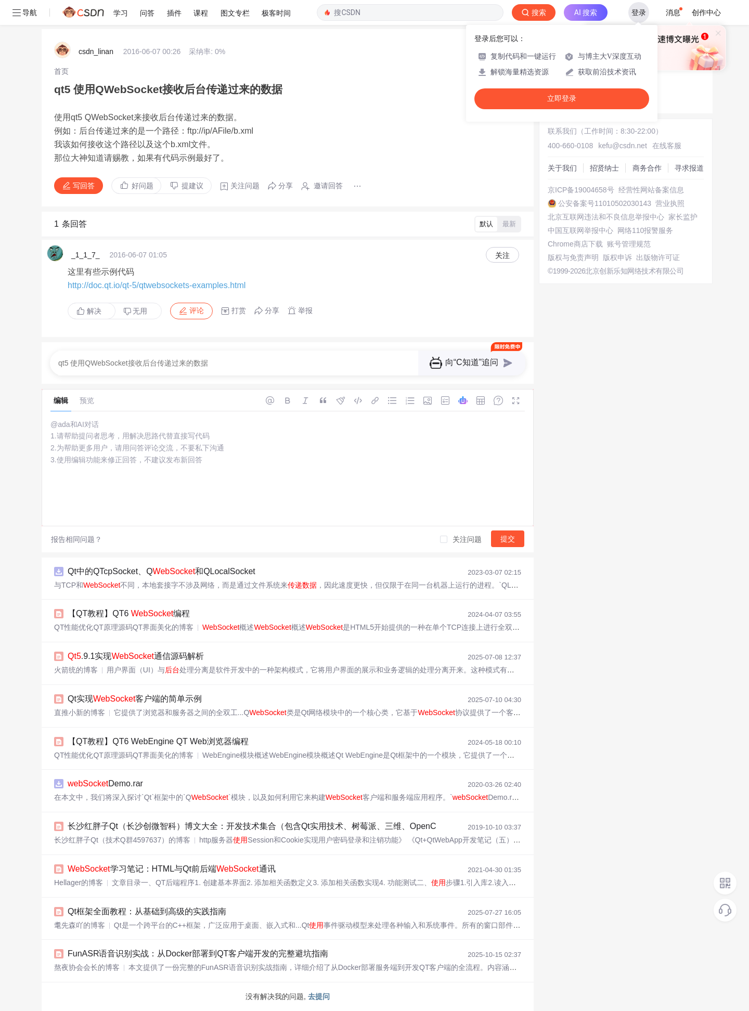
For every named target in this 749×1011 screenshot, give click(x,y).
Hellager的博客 (78, 882)
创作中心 (706, 12)
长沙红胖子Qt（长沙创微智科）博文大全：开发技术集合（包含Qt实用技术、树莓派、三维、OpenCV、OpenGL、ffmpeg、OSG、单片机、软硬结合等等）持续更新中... (379, 826)
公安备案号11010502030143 (604, 203)
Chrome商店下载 (575, 244)
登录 (638, 12)
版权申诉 (617, 257)
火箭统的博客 (76, 670)
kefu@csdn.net (622, 145)
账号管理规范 (629, 244)
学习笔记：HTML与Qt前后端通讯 (172, 868)
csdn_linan (96, 51)
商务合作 (647, 168)
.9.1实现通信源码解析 (136, 656)
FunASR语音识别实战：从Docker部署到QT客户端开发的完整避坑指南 (198, 953)
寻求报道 (689, 168)
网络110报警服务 (645, 230)
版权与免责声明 (573, 257)
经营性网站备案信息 (651, 190)
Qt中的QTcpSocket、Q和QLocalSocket (161, 571)
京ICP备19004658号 (581, 190)
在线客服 (666, 145)
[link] (61, 71)
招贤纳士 (604, 168)
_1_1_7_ (85, 255)
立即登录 (561, 98)
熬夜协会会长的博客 (87, 967)
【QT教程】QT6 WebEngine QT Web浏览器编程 (158, 741)
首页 (61, 71)
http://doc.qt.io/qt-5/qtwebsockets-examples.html (157, 285)
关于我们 (562, 168)
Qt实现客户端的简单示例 (135, 698)
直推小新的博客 (79, 712)
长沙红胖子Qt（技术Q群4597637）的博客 (122, 840)
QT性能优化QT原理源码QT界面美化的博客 (123, 627)
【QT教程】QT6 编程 (129, 613)
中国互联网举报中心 (580, 230)
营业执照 (670, 203)
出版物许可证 (658, 257)
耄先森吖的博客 (79, 925)
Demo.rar (105, 783)
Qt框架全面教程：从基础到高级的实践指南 (147, 911)
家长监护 (683, 217)
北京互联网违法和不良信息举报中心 (606, 217)
